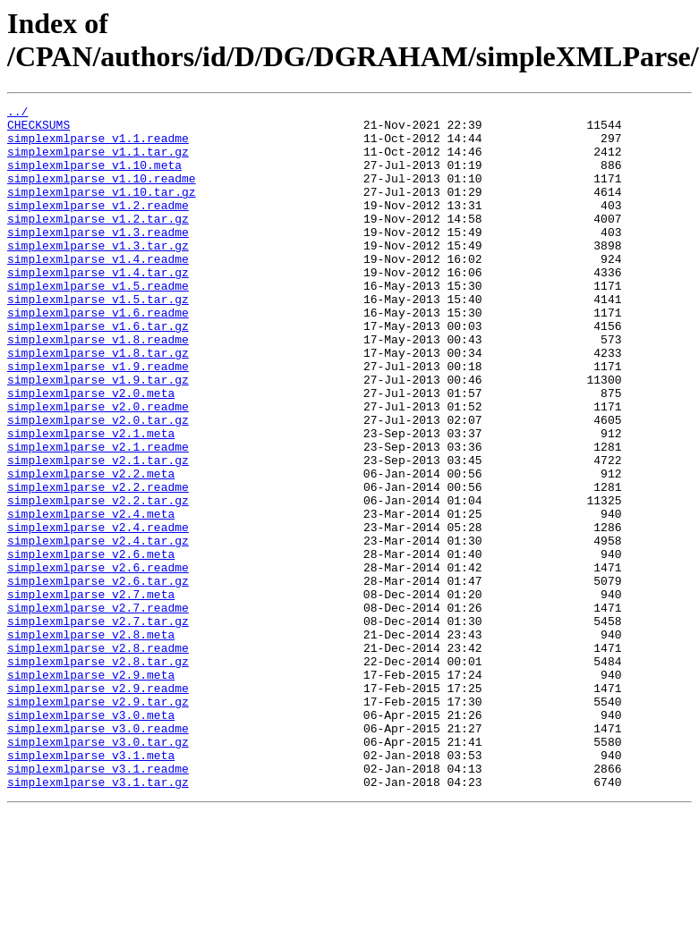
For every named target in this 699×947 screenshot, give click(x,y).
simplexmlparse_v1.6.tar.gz (98, 371)
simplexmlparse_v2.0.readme (98, 468)
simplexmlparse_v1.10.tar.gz (101, 210)
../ (17, 114)
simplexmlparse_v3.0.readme (98, 854)
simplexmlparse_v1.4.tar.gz (98, 307)
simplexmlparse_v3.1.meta (91, 886)
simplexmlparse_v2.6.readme (98, 661)
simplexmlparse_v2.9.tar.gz (98, 822)
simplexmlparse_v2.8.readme (98, 757)
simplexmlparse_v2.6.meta (91, 645)
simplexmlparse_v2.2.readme (98, 564)
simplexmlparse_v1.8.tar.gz (98, 403)
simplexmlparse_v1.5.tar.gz (98, 339)
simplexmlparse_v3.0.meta (91, 838)
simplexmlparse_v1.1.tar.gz (98, 162)
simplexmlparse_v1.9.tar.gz (98, 435)
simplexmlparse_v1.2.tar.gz (98, 242)
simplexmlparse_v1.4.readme (98, 291)
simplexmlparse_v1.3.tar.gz (98, 274)
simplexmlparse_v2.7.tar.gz (98, 725)
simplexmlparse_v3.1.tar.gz (98, 918)
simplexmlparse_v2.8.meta (91, 741)
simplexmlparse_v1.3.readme (98, 258)
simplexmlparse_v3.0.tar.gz (98, 870)
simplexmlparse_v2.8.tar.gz (98, 773)
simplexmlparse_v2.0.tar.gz (98, 484)
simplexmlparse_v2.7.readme (98, 709)
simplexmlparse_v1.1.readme (98, 146)
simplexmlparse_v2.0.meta (91, 452)
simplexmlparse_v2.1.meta (91, 500)
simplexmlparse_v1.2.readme (98, 226)
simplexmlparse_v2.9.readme (98, 806)
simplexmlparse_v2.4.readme (98, 613)
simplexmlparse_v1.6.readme (98, 355)
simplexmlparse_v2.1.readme (98, 516)
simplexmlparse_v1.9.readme (98, 419)
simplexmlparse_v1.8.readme (98, 387)
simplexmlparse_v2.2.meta (91, 548)
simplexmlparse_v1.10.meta (94, 178)
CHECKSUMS (38, 130)
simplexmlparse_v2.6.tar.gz (98, 677)
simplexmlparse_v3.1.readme (98, 902)
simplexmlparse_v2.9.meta (91, 790)
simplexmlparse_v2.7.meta (91, 693)
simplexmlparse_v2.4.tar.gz (98, 629)
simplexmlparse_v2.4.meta (91, 596)
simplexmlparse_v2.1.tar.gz (98, 532)
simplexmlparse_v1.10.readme (101, 194)
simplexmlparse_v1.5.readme (98, 323)
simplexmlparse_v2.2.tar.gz (98, 580)
